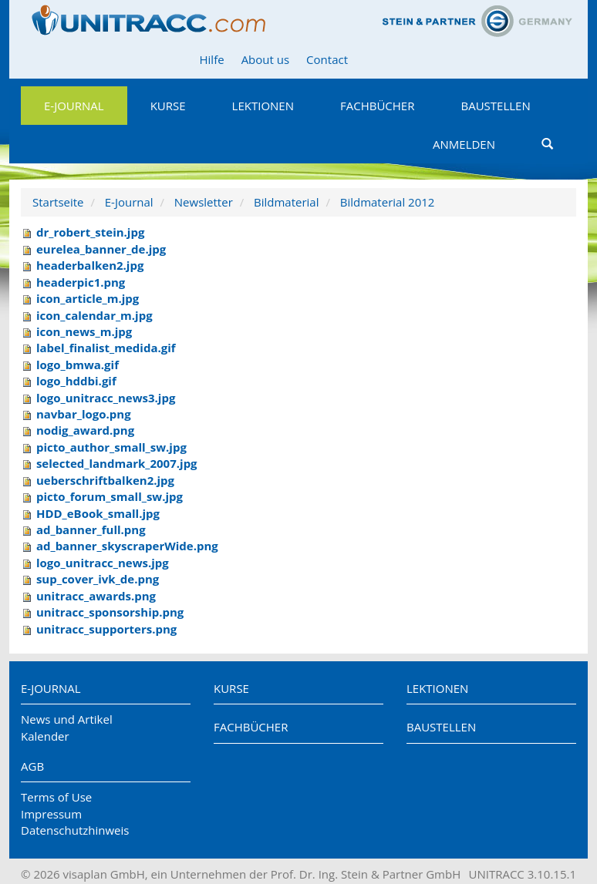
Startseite (58, 202)
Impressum (51, 814)
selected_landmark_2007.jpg (116, 463)
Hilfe (212, 59)
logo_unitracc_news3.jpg (105, 397)
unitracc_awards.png (96, 595)
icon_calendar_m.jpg (94, 315)
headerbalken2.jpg (90, 265)
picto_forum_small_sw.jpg (109, 496)
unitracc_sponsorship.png (110, 612)
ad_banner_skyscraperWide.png (127, 545)
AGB (32, 766)
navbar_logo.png (83, 414)
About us (265, 59)
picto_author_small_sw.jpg (111, 447)
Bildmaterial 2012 (387, 202)
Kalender (45, 736)
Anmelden (464, 144)
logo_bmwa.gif (77, 364)
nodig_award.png (85, 430)
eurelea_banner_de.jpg (101, 249)
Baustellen (495, 105)
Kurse (168, 105)
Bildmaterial (286, 202)
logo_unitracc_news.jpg (102, 562)
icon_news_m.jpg (84, 331)
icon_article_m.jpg (87, 298)
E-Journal (74, 105)
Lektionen (263, 105)
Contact (327, 59)
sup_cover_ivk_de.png (97, 579)
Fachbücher (377, 105)
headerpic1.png (80, 282)
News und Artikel (67, 719)
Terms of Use (56, 797)
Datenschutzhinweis (75, 830)
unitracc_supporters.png (106, 629)
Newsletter (203, 202)
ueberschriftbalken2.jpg (105, 480)
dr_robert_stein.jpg (90, 232)
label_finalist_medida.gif (106, 347)
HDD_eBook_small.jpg (98, 513)
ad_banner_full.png (91, 529)
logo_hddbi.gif (76, 380)
